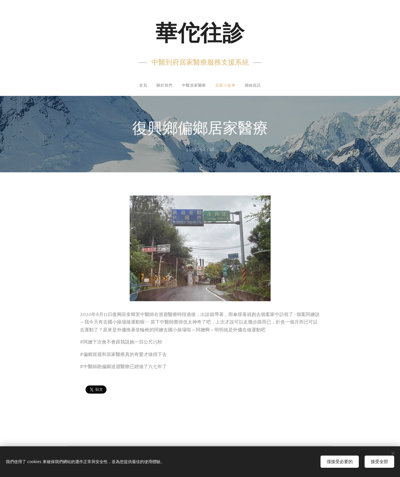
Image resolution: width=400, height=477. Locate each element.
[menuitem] (137, 85)
